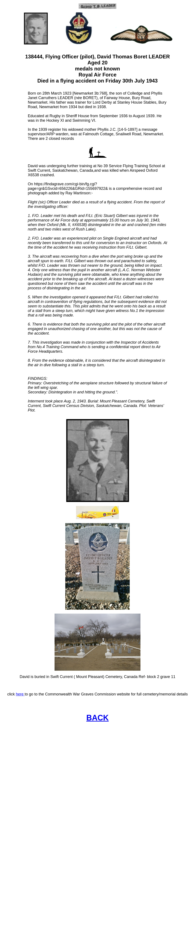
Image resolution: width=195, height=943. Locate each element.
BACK (97, 717)
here (20, 694)
